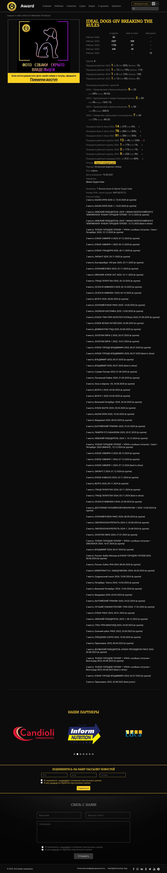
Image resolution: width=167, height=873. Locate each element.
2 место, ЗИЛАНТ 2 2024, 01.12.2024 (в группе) (109, 471)
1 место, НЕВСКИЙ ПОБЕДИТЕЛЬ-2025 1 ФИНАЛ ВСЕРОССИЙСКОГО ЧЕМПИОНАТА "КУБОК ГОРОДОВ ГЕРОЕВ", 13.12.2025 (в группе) (119, 213)
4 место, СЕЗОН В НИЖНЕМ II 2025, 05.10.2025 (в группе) (114, 287)
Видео (92, 6)
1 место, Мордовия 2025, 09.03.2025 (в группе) (109, 420)
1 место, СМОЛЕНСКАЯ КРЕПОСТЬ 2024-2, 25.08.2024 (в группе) (117, 522)
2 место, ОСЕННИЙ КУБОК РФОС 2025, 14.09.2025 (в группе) (115, 305)
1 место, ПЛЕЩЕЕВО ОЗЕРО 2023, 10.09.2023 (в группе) (113, 637)
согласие (54, 782)
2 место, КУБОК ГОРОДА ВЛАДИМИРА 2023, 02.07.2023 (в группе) (118, 676)
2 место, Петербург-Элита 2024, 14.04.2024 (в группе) (112, 582)
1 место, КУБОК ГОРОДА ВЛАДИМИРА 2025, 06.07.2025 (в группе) (118, 347)
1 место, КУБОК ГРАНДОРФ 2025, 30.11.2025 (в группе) (113, 250)
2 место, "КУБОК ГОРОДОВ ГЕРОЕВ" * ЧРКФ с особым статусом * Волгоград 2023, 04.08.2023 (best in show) (118, 668)
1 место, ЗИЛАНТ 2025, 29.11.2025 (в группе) (108, 256)
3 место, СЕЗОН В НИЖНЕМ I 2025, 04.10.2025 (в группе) (113, 293)
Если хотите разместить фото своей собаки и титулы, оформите (44, 78)
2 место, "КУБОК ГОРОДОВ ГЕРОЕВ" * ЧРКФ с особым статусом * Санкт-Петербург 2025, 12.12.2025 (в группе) (122, 231)
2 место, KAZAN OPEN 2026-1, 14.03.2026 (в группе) (111, 206)
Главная (47, 6)
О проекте (103, 6)
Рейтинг (58, 6)
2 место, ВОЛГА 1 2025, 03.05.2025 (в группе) (108, 396)
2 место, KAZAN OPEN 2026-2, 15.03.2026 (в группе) (111, 200)
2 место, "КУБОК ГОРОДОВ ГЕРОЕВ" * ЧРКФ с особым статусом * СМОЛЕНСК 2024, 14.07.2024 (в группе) (118, 542)
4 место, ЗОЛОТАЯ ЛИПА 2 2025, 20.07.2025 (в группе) (112, 335)
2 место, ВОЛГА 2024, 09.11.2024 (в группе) (107, 483)
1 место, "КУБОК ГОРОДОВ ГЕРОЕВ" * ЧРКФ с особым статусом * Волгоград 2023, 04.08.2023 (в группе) (118, 659)
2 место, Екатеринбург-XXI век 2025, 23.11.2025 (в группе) (115, 262)
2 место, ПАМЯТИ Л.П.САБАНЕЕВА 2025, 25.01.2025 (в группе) (116, 432)
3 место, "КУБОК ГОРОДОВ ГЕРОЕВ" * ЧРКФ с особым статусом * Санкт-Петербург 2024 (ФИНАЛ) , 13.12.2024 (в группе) (122, 445)
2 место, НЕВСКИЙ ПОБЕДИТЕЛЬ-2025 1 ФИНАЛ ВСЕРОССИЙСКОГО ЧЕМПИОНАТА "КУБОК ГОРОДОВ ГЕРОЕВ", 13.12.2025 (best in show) (119, 222)
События (71, 6)
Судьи (82, 6)
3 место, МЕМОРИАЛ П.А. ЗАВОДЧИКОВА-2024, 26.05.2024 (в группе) (120, 570)
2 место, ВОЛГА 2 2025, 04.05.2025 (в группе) (108, 390)
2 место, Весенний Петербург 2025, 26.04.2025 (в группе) (114, 402)
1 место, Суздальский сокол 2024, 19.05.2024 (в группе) (113, 576)
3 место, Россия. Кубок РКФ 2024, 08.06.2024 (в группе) (113, 564)
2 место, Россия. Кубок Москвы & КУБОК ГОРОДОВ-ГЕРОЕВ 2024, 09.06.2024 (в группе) (118, 557)
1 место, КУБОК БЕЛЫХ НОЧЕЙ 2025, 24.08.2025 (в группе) (115, 323)
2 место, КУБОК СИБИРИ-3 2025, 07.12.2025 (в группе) (113, 238)
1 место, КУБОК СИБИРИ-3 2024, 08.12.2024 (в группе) (113, 453)
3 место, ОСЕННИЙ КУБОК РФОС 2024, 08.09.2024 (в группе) (115, 516)
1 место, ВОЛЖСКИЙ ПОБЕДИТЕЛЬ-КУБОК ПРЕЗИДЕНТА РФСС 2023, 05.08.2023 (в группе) (120, 650)
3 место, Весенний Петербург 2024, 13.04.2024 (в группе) (114, 588)
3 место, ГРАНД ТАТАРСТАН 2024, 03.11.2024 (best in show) (115, 495)
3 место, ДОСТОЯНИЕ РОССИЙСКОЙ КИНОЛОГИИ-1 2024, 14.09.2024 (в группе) (121, 509)
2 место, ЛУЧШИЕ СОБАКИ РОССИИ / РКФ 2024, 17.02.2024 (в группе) (120, 607)
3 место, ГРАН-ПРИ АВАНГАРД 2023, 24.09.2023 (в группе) (114, 625)
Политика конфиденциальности (91, 868)
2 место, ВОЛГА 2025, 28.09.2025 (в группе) (107, 299)
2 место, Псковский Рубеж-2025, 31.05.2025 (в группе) (113, 378)
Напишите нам (141, 3)
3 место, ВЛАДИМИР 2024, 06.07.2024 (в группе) (110, 549)
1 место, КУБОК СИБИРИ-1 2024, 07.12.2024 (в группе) (113, 459)
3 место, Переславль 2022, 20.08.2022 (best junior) (110, 682)
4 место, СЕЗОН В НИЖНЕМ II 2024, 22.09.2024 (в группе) (114, 501)
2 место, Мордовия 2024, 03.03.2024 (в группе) (109, 595)
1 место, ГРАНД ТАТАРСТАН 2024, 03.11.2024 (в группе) (113, 489)
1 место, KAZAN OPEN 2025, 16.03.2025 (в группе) (110, 414)
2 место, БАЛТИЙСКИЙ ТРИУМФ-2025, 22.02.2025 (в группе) (115, 426)
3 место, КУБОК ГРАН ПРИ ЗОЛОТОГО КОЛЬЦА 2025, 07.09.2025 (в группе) (123, 317)
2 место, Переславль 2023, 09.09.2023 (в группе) (110, 643)
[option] (44, 51)
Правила (116, 6)
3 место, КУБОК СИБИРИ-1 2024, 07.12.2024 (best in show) (114, 465)
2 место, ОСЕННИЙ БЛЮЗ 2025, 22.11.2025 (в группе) (112, 268)
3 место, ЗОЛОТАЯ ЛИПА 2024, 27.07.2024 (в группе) (112, 534)
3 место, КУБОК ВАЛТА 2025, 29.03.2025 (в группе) (111, 408)
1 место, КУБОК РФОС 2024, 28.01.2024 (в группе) (110, 613)
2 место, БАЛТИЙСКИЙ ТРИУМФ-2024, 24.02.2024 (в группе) (115, 601)
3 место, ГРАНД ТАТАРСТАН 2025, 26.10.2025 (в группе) (113, 281)
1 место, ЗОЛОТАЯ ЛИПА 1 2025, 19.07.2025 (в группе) (112, 341)
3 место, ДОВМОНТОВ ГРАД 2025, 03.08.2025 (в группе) (113, 329)
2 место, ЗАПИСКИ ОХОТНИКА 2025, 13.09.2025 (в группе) (114, 311)
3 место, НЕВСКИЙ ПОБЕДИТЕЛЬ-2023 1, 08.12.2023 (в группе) (117, 619)
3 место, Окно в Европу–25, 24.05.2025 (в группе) (110, 384)
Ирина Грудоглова (95, 182)
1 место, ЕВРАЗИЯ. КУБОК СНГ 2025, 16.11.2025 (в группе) (114, 274)
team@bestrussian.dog (117, 868)
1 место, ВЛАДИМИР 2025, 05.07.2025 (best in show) (111, 365)
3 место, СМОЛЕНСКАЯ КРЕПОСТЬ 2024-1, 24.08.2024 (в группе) (117, 528)
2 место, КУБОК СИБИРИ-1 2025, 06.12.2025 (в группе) (113, 244)
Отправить (83, 855)
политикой (64, 780)
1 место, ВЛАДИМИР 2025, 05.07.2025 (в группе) (110, 359)
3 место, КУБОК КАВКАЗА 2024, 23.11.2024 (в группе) (112, 477)
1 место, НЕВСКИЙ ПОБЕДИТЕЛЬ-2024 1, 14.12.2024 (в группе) (117, 438)
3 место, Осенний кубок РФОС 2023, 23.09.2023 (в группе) (114, 631)
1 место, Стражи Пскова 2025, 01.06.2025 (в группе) (111, 371)
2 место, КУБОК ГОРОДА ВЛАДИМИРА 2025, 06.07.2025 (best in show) (120, 353)
